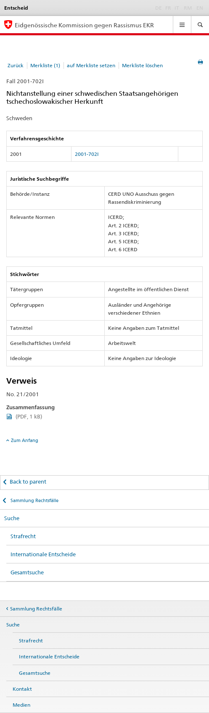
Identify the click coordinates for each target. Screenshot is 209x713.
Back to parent (28, 481)
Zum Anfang (24, 440)
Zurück (16, 65)
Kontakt (22, 689)
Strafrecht (23, 536)
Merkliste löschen (142, 65)
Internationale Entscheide (43, 554)
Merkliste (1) (45, 65)
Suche (11, 518)
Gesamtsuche (27, 572)
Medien (21, 705)
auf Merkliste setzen (91, 65)
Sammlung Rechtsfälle (33, 500)
